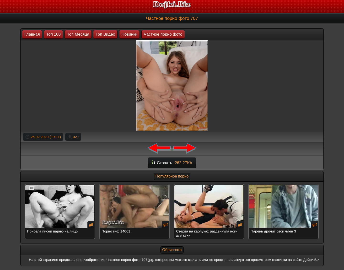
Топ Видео (105, 34)
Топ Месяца (78, 34)
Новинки (130, 34)
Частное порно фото (163, 34)
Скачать (172, 162)
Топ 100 (53, 34)
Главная (32, 34)
